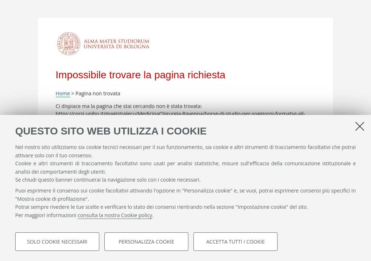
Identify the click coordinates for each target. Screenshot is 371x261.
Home (63, 93)
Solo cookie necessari (57, 241)
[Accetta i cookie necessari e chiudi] (360, 126)
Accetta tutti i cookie (235, 241)
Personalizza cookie (146, 241)
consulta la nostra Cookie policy (115, 215)
